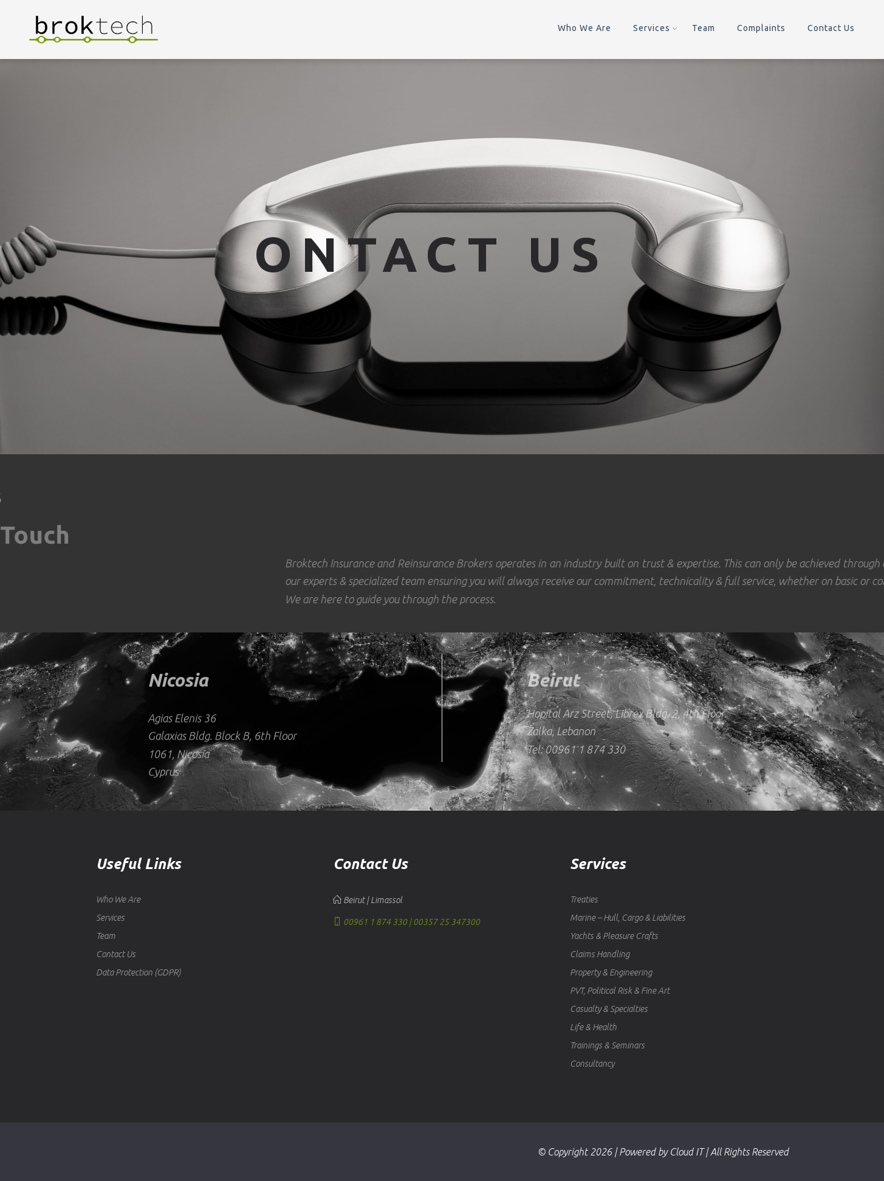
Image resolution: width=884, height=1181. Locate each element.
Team (703, 28)
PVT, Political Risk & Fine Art (620, 991)
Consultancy (592, 1063)
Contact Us (831, 28)
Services (651, 28)
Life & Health (593, 1027)
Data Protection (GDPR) (138, 972)
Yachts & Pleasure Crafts (614, 936)
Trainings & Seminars (607, 1045)
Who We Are (584, 28)
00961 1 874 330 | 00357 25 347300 (406, 922)
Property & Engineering (611, 972)
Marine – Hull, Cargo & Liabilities (627, 918)
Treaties (584, 899)
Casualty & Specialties (609, 1009)
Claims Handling (599, 954)
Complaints (761, 28)
